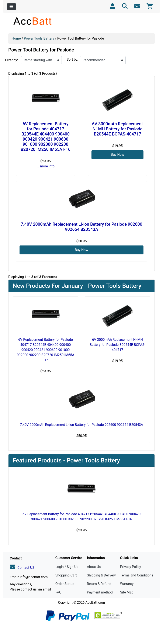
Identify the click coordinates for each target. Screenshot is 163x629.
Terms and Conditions (136, 575)
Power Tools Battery (39, 38)
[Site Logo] (33, 21)
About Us (94, 567)
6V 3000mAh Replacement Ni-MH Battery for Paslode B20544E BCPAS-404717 (117, 129)
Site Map (126, 592)
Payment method (99, 592)
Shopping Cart (66, 575)
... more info (46, 166)
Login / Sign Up (67, 567)
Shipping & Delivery (101, 575)
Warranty (127, 584)
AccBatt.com (95, 602)
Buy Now (117, 155)
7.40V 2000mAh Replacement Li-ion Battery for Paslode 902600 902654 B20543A (81, 227)
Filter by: (11, 60)
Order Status (64, 584)
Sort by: (72, 59)
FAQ (58, 592)
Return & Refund (99, 584)
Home (16, 38)
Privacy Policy (130, 567)
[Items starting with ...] (41, 60)
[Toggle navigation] (11, 6)
